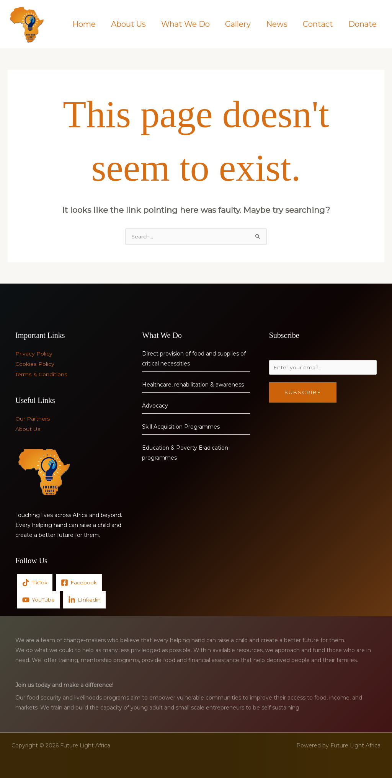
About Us (128, 24)
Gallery (238, 24)
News (276, 24)
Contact (318, 24)
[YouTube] (38, 599)
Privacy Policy (33, 354)
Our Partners (32, 418)
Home (84, 24)
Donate (362, 24)
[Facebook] (80, 581)
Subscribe (302, 394)
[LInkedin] (85, 599)
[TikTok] (35, 581)
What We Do (185, 24)
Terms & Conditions (41, 374)
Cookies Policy (34, 364)
